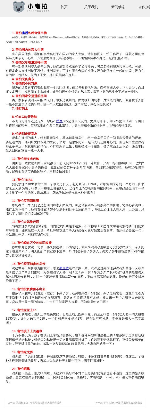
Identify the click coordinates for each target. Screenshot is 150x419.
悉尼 (59, 121)
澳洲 (25, 33)
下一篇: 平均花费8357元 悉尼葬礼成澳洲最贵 (118, 402)
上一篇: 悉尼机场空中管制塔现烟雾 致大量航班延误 (34, 402)
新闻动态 (118, 7)
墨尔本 (64, 268)
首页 (64, 7)
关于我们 (91, 7)
